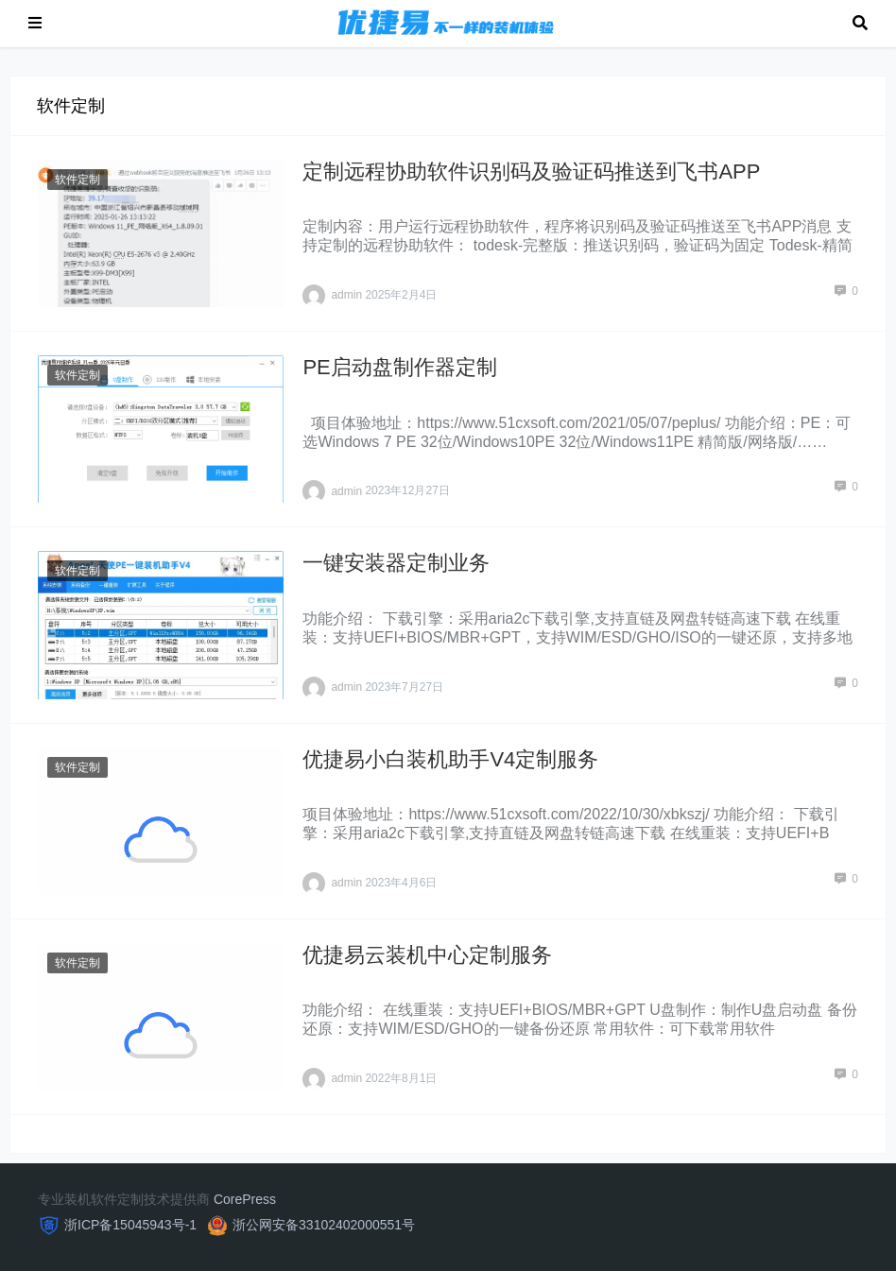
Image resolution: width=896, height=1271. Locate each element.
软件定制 (77, 179)
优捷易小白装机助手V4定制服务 (450, 759)
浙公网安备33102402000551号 (324, 1224)
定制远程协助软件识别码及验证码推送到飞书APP (531, 171)
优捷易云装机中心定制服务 (427, 955)
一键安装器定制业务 (396, 563)
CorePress (245, 1199)
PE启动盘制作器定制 (399, 367)
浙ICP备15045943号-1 (130, 1224)
